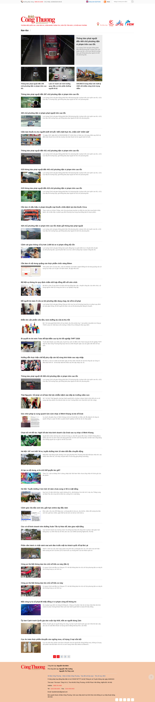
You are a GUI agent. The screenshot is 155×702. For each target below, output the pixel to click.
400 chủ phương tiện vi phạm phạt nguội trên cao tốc (43, 113)
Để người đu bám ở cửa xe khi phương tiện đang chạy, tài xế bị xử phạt (51, 301)
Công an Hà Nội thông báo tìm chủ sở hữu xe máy (42, 583)
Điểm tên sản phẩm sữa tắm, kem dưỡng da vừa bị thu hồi (45, 320)
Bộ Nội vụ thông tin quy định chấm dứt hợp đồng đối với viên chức (49, 282)
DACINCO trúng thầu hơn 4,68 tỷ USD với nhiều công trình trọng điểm (89, 86)
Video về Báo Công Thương (70, 676)
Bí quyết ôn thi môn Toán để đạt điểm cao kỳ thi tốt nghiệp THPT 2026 (50, 339)
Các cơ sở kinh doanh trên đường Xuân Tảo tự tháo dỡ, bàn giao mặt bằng (52, 527)
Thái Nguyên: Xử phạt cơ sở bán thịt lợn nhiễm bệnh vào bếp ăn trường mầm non (55, 395)
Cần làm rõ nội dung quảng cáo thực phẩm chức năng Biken (46, 263)
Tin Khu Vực (102, 24)
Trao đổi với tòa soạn (87, 676)
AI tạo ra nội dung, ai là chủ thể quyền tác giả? (40, 470)
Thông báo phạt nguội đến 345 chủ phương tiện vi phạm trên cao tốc (33, 86)
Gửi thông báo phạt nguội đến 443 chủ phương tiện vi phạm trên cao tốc (51, 169)
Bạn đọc (25, 30)
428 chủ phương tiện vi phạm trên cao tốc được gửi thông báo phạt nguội (52, 226)
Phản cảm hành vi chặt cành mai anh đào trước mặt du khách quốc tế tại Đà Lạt (54, 545)
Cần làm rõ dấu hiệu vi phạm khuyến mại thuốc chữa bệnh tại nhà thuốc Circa (54, 207)
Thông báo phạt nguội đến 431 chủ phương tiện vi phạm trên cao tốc (50, 151)
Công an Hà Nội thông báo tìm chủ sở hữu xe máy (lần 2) (45, 564)
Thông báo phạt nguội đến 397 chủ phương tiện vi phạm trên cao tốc (50, 94)
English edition (94, 2)
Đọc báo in (40, 25)
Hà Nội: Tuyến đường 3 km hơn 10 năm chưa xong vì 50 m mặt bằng (49, 489)
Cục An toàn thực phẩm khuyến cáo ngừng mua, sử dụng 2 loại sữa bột (51, 639)
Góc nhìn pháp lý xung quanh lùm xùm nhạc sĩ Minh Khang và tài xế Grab (52, 414)
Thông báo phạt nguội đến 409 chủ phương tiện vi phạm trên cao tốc (88, 41)
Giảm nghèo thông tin (52, 25)
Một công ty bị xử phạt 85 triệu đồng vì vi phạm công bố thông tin (48, 602)
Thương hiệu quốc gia (28, 25)
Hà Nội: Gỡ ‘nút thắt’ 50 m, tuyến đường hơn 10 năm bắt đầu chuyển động (52, 451)
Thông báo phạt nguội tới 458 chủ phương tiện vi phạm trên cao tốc (49, 376)
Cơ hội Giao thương (80, 25)
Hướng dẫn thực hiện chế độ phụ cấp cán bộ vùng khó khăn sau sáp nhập (52, 357)
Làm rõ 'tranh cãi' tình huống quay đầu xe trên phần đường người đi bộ (60, 86)
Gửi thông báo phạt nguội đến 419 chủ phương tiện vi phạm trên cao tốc (51, 188)
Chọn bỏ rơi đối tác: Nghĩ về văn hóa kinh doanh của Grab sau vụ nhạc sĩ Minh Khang (57, 433)
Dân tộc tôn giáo (67, 25)
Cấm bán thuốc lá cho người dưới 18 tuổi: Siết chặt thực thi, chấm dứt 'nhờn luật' (55, 132)
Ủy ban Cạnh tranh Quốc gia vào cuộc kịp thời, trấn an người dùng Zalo (51, 621)
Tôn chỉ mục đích (100, 676)
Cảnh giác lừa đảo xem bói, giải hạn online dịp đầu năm (44, 508)
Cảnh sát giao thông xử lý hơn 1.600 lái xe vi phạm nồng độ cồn (48, 245)
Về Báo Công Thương (54, 676)
